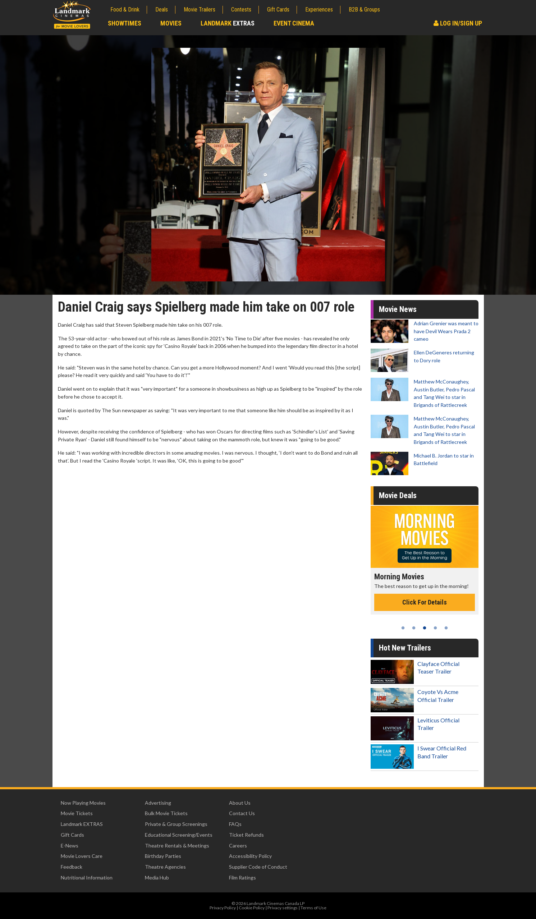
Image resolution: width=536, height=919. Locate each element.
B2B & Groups (364, 9)
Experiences (319, 9)
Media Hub (157, 877)
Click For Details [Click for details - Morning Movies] (424, 602)
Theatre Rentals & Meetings (177, 845)
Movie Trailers (199, 9)
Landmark (228, 23)
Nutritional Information (87, 877)
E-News (69, 845)
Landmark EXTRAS (82, 824)
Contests (241, 9)
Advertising (158, 803)
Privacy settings (282, 907)
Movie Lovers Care (81, 856)
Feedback (71, 867)
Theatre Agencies (165, 867)
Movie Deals (398, 495)
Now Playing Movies (83, 803)
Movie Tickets (77, 813)
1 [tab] (403, 627)
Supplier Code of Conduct (258, 867)
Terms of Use (313, 907)
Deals (161, 9)
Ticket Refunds (246, 835)
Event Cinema (294, 23)
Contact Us (242, 813)
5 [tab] (446, 627)
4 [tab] (435, 627)
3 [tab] (424, 627)
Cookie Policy (252, 907)
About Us (240, 803)
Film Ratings (242, 877)
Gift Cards (278, 9)
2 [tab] (413, 627)
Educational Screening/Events (178, 835)
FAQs (235, 824)
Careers (238, 845)
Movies (171, 23)
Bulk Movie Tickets (166, 813)
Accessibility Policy (250, 856)
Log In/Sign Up (458, 23)
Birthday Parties (163, 856)
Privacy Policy (223, 907)
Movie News (398, 309)
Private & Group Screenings (176, 824)
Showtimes (124, 23)
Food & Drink (124, 9)
